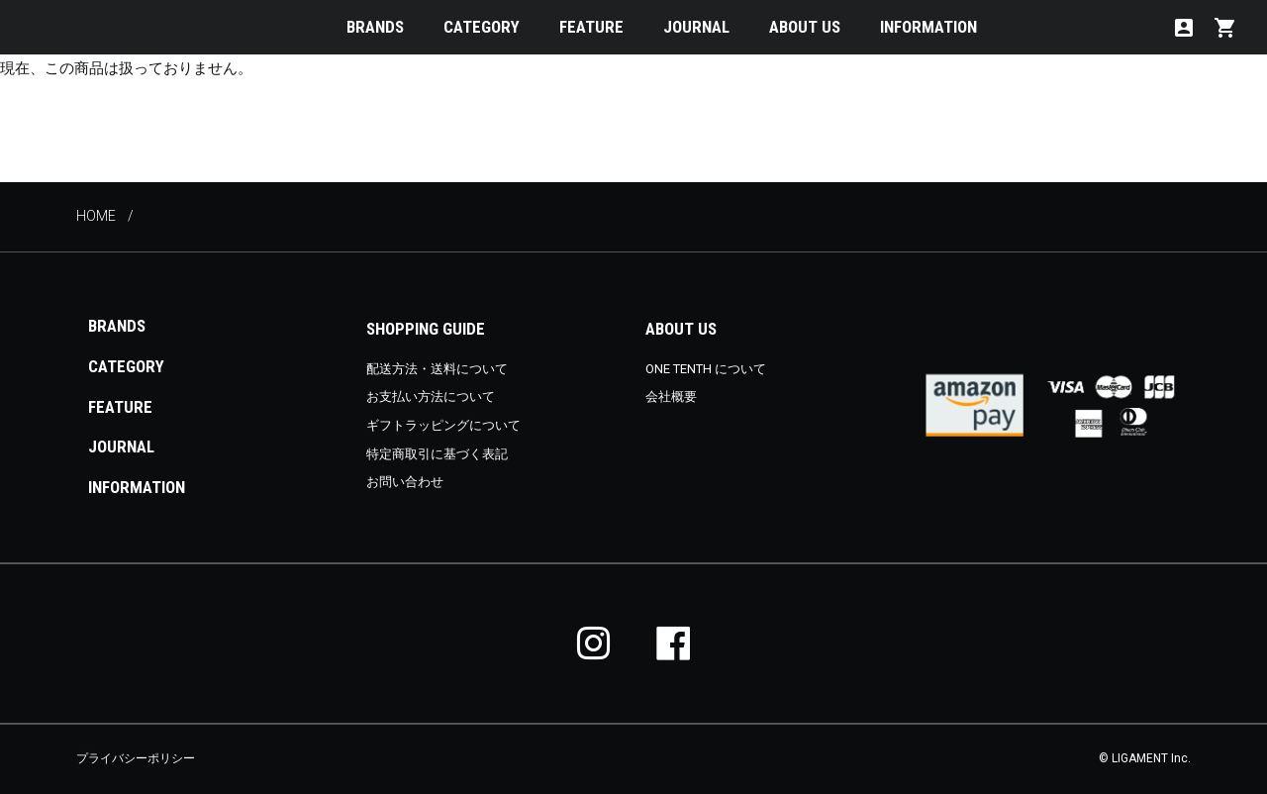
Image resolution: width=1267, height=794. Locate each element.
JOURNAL (696, 27)
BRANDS (375, 27)
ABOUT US (804, 27)
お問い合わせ (404, 481)
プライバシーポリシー (135, 758)
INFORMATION (928, 27)
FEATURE (591, 27)
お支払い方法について (430, 396)
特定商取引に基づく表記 (437, 454)
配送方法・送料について (437, 368)
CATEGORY (481, 27)
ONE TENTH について (705, 368)
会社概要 (671, 396)
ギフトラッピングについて (443, 425)
